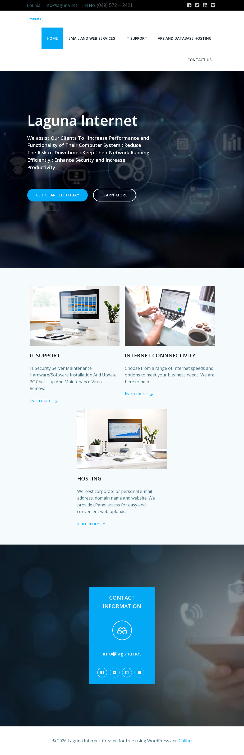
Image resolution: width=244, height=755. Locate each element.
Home (52, 37)
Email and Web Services (92, 37)
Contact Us (200, 58)
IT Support (137, 37)
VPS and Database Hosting (185, 37)
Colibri (185, 741)
